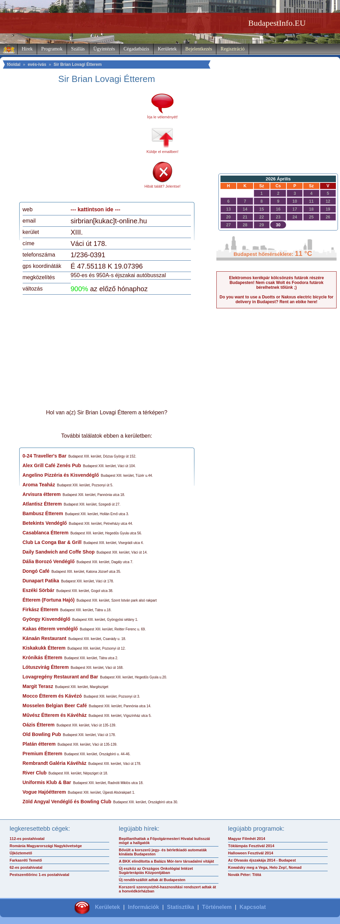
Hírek (27, 48)
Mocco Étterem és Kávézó (52, 696)
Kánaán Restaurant (45, 638)
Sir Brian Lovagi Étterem (78, 64)
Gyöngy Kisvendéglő (46, 619)
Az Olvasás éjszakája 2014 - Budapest (262, 860)
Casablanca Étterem (46, 532)
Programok (52, 48)
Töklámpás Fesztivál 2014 (251, 846)
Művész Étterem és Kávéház (55, 715)
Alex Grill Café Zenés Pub (52, 465)
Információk (143, 907)
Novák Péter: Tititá (244, 875)
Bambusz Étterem (43, 513)
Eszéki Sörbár (39, 590)
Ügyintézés (104, 48)
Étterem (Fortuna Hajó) (49, 600)
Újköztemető (21, 853)
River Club (35, 772)
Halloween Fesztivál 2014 (250, 853)
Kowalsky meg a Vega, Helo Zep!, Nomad (265, 867)
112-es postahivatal (27, 839)
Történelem (216, 907)
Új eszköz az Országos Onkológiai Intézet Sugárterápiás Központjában (156, 870)
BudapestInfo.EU (277, 23)
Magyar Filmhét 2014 (246, 839)
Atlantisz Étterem (42, 504)
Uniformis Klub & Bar (47, 782)
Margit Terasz (38, 686)
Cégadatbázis (136, 48)
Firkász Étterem (40, 609)
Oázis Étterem (39, 724)
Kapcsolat (253, 907)
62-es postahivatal (26, 867)
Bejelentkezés (198, 48)
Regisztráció (232, 48)
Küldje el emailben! (163, 152)
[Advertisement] (80, 145)
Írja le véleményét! (162, 117)
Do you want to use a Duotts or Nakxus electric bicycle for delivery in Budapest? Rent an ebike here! (276, 299)
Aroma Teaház (39, 484)
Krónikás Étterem (43, 657)
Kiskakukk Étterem (44, 648)
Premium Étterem (43, 753)
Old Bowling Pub (42, 734)
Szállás (78, 48)
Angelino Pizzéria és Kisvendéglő (61, 475)
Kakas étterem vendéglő (50, 628)
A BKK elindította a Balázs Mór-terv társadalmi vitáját (166, 861)
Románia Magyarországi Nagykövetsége (46, 846)
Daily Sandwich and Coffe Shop (59, 552)
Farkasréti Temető (26, 860)
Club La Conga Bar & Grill (52, 542)
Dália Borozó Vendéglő (49, 561)
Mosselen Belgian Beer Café (55, 705)
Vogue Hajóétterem (44, 792)
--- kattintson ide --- (96, 209)
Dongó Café (36, 571)
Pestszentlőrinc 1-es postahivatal (39, 875)
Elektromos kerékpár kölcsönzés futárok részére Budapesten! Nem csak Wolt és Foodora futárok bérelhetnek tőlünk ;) (276, 282)
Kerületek (167, 48)
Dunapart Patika (41, 580)
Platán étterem (39, 744)
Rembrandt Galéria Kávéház (55, 763)
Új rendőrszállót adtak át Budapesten (152, 880)
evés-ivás (37, 64)
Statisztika (180, 907)
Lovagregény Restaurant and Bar (60, 676)
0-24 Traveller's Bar (45, 456)
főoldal (13, 64)
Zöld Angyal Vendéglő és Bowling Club (67, 801)
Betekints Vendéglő (45, 523)
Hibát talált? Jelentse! (162, 186)
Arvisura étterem (42, 494)
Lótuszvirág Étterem (46, 667)
